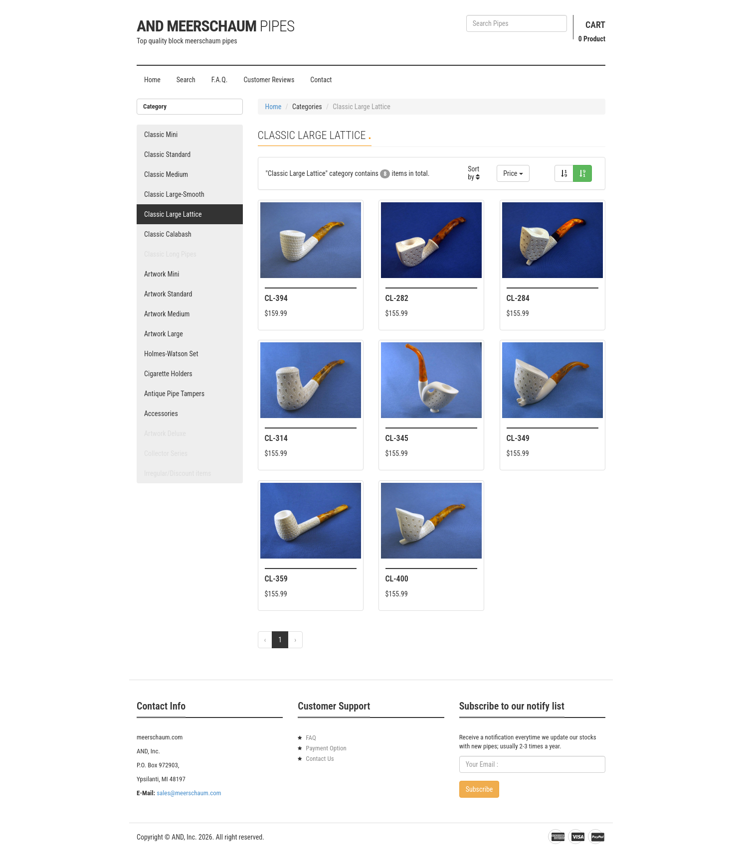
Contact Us (320, 758)
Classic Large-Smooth (174, 194)
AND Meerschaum (215, 25)
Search (186, 80)
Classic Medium (166, 174)
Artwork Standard (168, 294)
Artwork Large (163, 334)
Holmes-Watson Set (171, 354)
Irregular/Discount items (177, 473)
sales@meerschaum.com (189, 793)
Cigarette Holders (168, 374)
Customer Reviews (268, 80)
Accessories (161, 414)
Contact (321, 80)
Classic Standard (167, 154)
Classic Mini (161, 135)
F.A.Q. (219, 80)
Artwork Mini (162, 274)
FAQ (311, 737)
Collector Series (165, 453)
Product (591, 39)
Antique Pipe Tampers (174, 394)
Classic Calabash (167, 234)
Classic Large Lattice (173, 214)
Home (152, 80)
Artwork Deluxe (165, 433)
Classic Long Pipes (170, 254)
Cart (595, 24)
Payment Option (326, 748)
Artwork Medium (166, 314)
